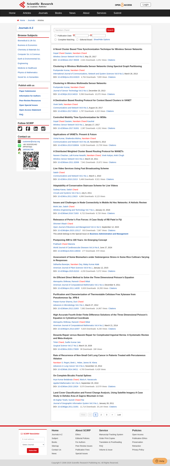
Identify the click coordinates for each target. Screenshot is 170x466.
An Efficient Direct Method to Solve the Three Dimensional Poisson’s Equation (93, 277)
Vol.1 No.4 (99, 285)
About (86, 13)
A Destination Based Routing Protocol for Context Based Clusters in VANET (92, 100)
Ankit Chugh (119, 155)
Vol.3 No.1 (93, 403)
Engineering (23, 63)
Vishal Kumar (58, 138)
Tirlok (58, 342)
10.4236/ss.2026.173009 (68, 349)
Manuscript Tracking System (111, 434)
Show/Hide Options (102, 39)
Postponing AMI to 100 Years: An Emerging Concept (80, 240)
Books (58, 13)
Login (146, 4)
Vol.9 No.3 (83, 108)
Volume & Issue (105, 450)
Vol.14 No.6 (94, 247)
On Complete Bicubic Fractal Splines (72, 375)
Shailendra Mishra (73, 138)
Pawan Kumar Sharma (62, 302)
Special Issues (81, 453)
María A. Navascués (88, 379)
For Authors (80, 442)
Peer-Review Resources (30, 100)
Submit (117, 13)
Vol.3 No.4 (83, 91)
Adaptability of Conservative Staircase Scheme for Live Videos (85, 185)
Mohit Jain (57, 206)
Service (103, 430)
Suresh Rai (76, 400)
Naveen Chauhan (60, 155)
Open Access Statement (30, 110)
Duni (78, 302)
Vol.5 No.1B (84, 142)
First (83, 415)
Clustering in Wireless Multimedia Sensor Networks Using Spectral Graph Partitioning (97, 66)
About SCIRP (83, 430)
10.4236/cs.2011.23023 (68, 196)
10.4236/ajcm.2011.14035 (69, 288)
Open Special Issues (28, 105)
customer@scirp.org (31, 141)
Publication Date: (64, 36)
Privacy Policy (138, 450)
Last (119, 415)
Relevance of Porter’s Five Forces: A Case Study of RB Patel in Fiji (87, 219)
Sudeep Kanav (59, 189)
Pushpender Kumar (61, 70)
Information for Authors (30, 96)
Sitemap (55, 446)
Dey (76, 264)
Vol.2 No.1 (83, 176)
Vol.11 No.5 (96, 227)
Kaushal (83, 121)
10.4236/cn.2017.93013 (68, 111)
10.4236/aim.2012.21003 (68, 308)
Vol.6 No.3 (119, 74)
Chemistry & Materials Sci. (29, 50)
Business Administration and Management (109, 234)
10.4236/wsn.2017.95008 (68, 60)
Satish (59, 172)
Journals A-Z (57, 434)
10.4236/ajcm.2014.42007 (69, 329)
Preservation (137, 442)
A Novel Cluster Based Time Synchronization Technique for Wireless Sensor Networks (97, 49)
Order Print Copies (107, 438)
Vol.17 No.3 (73, 346)
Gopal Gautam (62, 53)
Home (12, 13)
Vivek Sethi (58, 104)
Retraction (136, 446)
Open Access (138, 434)
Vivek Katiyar (107, 155)
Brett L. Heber (76, 363)
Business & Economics (27, 45)
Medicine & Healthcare (27, 68)
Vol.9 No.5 (79, 57)
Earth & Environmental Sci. (29, 59)
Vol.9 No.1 (79, 125)
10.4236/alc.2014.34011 (68, 369)
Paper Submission (27, 91)
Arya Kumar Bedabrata (66, 379)
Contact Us (56, 450)
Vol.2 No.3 (76, 193)
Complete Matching (66, 40)
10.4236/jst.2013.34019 (68, 94)
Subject (55, 438)
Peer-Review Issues (83, 446)
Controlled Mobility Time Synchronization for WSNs (79, 117)
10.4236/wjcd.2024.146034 (69, 251)
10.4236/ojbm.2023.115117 (69, 230)
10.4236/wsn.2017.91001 (68, 128)
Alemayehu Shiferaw (62, 281)
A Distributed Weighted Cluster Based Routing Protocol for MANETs (88, 151)
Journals (43, 13)
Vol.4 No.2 (99, 325)
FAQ (21, 114)
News (72, 13)
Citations (111, 60)
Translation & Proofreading (110, 442)
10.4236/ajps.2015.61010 (68, 271)
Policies (136, 430)
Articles (27, 13)
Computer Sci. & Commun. (29, 54)
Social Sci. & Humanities (28, 77)
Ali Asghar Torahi (60, 400)
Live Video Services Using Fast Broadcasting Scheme (81, 168)
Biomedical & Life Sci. (27, 40)
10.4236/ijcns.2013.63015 (68, 77)
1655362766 (28, 149)
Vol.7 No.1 (90, 210)
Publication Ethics (139, 438)
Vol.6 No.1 (88, 268)
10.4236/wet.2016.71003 (68, 213)
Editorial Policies (82, 438)
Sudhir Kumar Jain (73, 342)
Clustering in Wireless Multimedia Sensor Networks (79, 83)
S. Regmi (61, 363)
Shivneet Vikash (63, 224)
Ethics (78, 434)
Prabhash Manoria (64, 244)
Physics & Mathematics (27, 72)
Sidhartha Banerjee (61, 264)
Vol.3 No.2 (79, 159)
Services (101, 13)
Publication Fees (82, 450)
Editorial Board (86, 40)
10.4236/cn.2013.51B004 (68, 145)
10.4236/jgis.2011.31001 (68, 407)
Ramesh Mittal (81, 281)
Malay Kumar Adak (91, 264)
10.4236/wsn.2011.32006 (68, 162)
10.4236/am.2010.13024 (68, 386)
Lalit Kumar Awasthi (77, 155)
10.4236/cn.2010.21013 (68, 179)
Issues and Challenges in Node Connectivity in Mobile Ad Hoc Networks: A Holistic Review (100, 202)
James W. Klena (90, 363)
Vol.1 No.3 (75, 383)
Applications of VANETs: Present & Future (75, 134)
